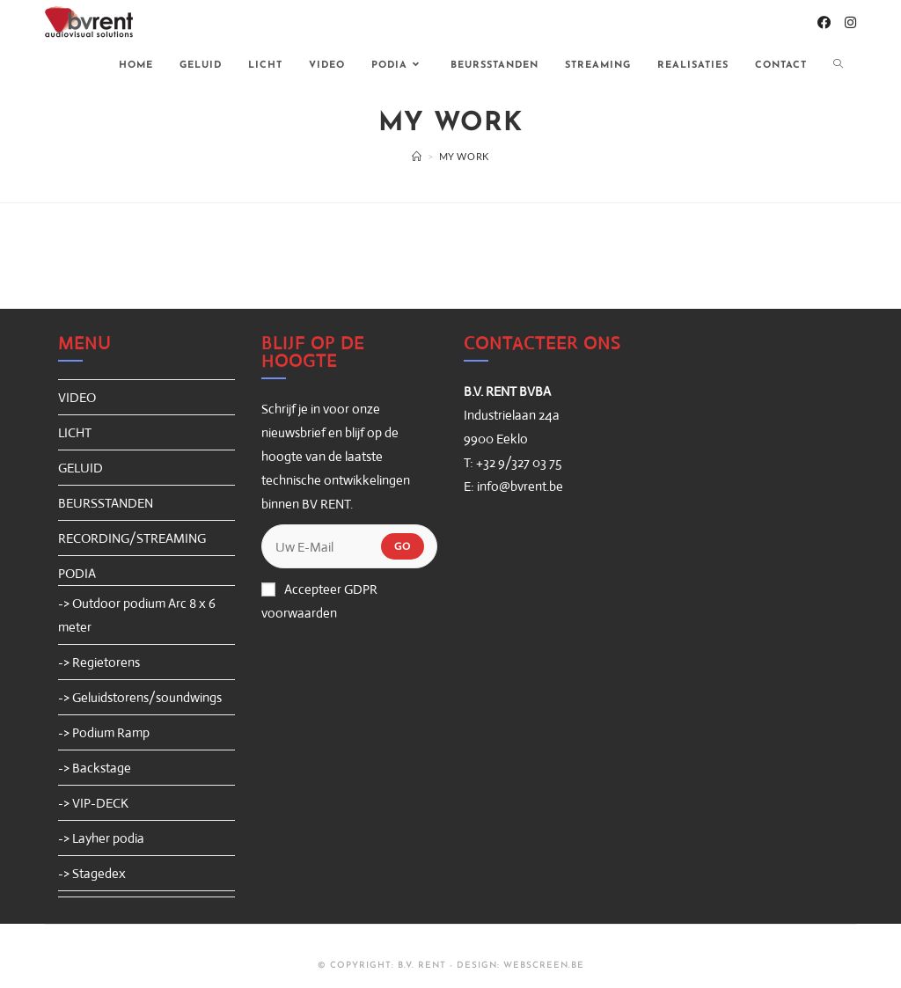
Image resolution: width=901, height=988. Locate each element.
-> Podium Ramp (104, 732)
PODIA (77, 573)
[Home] (417, 156)
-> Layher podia (101, 838)
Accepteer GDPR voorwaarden (319, 601)
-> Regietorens (99, 662)
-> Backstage (94, 767)
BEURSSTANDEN (105, 502)
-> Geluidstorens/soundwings (140, 697)
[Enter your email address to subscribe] (349, 546)
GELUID (80, 467)
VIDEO (77, 397)
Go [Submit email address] (402, 546)
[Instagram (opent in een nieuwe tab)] (850, 22)
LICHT (75, 432)
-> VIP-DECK (93, 802)
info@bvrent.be (520, 486)
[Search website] (838, 66)
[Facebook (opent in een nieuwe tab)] (824, 22)
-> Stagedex (92, 873)
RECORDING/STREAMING (132, 538)
